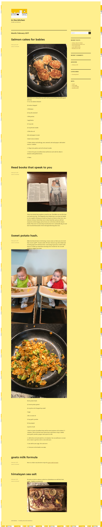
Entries (74, 85)
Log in (73, 84)
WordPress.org (75, 88)
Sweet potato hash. (24, 235)
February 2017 (75, 64)
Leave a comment (15, 46)
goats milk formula (24, 457)
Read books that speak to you (31, 167)
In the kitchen (18, 20)
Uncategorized (75, 74)
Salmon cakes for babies (28, 39)
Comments (75, 86)
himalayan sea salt (24, 474)
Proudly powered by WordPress (25, 520)
